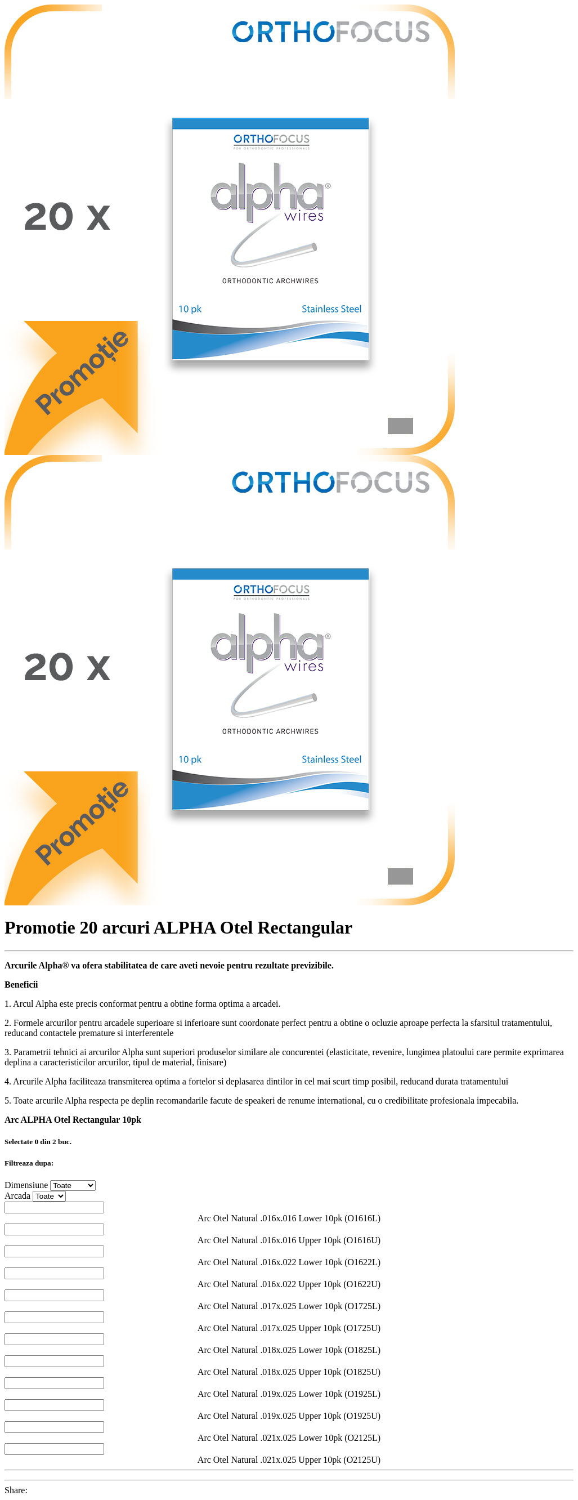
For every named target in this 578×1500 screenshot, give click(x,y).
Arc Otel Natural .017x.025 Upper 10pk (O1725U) (289, 1328)
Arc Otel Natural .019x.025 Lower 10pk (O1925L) (289, 1394)
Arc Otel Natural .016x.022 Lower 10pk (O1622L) (289, 1262)
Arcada (17, 1195)
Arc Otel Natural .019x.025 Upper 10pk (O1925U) (289, 1416)
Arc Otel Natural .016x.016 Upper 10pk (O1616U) (289, 1240)
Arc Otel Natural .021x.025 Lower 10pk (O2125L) (289, 1438)
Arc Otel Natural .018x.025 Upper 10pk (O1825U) (289, 1372)
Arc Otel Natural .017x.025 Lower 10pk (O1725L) (289, 1306)
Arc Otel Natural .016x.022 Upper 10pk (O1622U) (289, 1284)
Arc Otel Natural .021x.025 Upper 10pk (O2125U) (289, 1460)
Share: (16, 1490)
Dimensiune (26, 1185)
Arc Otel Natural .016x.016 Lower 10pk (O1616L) (289, 1218)
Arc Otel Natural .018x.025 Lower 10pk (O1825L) (289, 1350)
